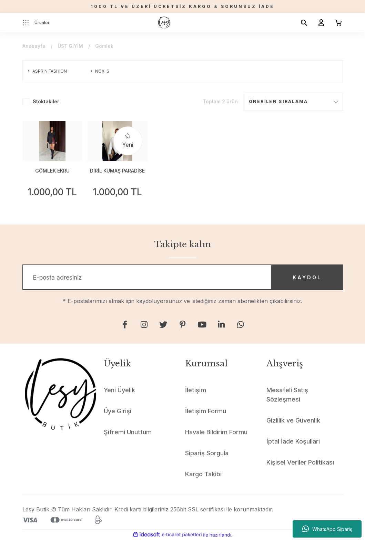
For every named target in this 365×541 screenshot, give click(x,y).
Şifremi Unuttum (128, 433)
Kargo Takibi (203, 475)
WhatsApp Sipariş (327, 529)
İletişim (195, 391)
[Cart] (336, 23)
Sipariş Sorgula (207, 454)
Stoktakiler (46, 101)
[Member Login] (318, 23)
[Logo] (164, 23)
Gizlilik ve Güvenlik (293, 421)
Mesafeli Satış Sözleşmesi (287, 396)
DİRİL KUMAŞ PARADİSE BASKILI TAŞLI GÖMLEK (117, 171)
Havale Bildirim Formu (216, 433)
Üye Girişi (117, 412)
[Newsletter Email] (182, 277)
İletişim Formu (205, 412)
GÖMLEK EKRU (52, 171)
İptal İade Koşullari (293, 442)
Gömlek (105, 46)
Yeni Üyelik (119, 391)
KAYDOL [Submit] (305, 278)
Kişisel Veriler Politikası (300, 463)
